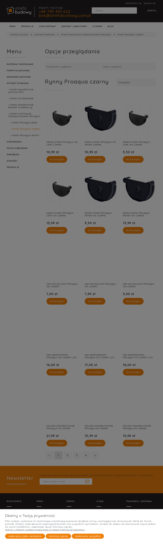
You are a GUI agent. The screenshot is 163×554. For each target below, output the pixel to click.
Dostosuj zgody (58, 536)
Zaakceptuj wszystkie (88, 536)
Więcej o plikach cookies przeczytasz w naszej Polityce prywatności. (45, 529)
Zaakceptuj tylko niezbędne (25, 536)
